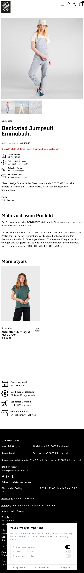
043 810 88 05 (9, 467)
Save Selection (42, 567)
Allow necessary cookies (24, 547)
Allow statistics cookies (23, 551)
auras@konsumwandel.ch (14, 470)
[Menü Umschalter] (62, 4)
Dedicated (6, 120)
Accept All (65, 567)
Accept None (18, 567)
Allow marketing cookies (24, 556)
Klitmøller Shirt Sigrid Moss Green (15, 333)
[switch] (68, 547)
